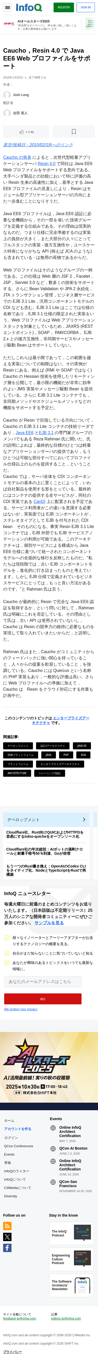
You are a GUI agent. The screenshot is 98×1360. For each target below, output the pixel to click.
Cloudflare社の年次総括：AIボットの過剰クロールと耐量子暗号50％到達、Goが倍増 (44, 851)
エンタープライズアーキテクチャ (60, 764)
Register (64, 7)
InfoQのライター (17, 1171)
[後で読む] (74, 131)
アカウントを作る (17, 1129)
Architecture (17, 773)
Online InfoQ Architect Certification (70, 1131)
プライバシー (12, 1352)
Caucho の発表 (17, 157)
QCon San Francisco (68, 1184)
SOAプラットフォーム (21, 755)
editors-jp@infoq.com (66, 1318)
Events (9, 1154)
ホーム (9, 1120)
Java (48, 755)
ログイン (11, 1137)
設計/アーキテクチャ (53, 746)
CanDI (39, 501)
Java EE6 (24, 432)
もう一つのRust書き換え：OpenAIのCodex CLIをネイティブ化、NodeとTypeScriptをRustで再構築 (46, 870)
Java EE (82, 746)
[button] (43, 998)
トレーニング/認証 (50, 773)
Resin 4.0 (46, 163)
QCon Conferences (18, 1146)
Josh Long (21, 95)
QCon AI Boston (73, 1148)
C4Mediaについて (17, 1188)
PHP (66, 755)
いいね (30, 131)
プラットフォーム (18, 764)
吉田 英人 (20, 113)
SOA (83, 755)
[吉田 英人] (7, 113)
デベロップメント (18, 746)
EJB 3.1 (46, 432)
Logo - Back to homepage (29, 6)
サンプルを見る (49, 923)
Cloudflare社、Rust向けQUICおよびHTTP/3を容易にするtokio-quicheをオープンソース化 (45, 834)
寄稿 (7, 1163)
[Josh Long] (7, 95)
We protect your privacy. (21, 1009)
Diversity (10, 1196)
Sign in (86, 7)
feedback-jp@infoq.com (19, 1318)
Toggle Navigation (7, 7)
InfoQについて (15, 1179)
